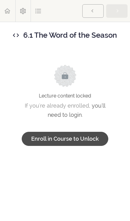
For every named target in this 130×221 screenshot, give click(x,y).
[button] (7, 11)
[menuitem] (23, 11)
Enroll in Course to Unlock (65, 138)
